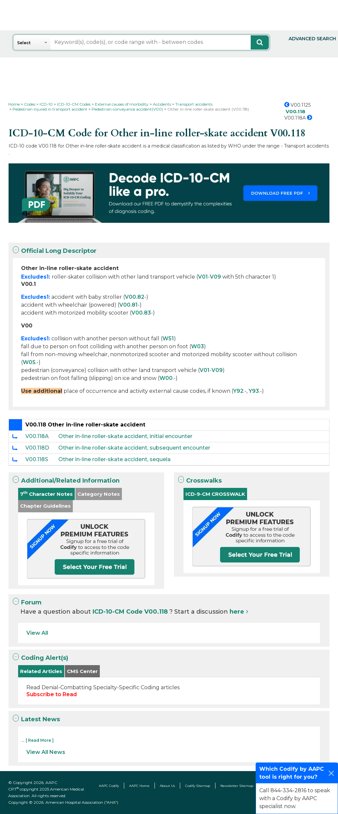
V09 (215, 277)
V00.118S (36, 459)
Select (24, 42)
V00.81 (128, 305)
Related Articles (41, 671)
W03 (197, 346)
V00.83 (141, 313)
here (237, 611)
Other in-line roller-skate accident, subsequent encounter (134, 448)
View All (37, 633)
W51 (168, 338)
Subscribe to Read (51, 694)
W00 (166, 378)
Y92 (238, 391)
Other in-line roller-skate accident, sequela (114, 459)
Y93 (254, 391)
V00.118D (37, 448)
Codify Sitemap (197, 786)
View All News (45, 752)
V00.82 (134, 297)
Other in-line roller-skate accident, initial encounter (125, 436)
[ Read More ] (40, 740)
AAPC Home (139, 786)
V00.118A (37, 436)
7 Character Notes (46, 493)
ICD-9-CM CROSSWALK (215, 494)
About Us (167, 786)
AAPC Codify (109, 786)
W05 (29, 362)
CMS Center (82, 671)
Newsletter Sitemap (236, 786)
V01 (203, 277)
